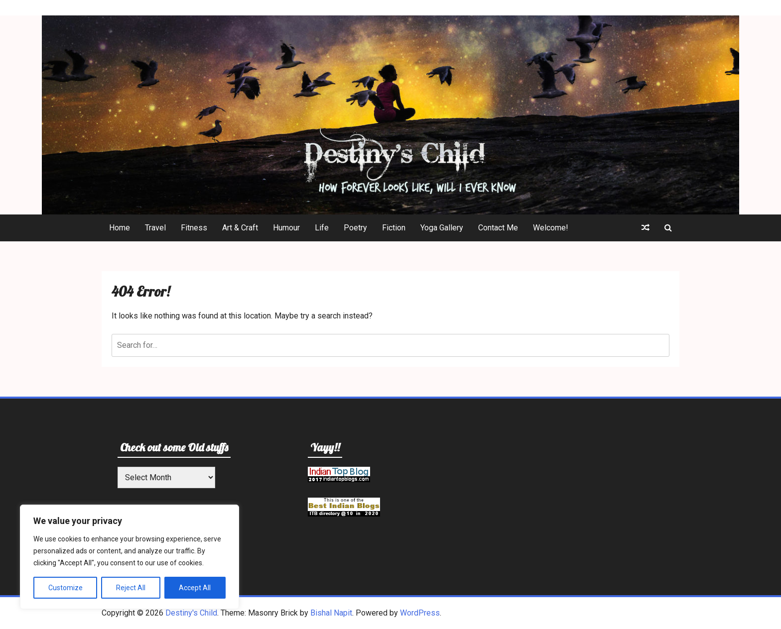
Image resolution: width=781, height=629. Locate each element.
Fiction (393, 227)
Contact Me (498, 227)
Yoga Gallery (441, 227)
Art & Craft (240, 227)
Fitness (194, 227)
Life (322, 227)
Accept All (195, 588)
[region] (129, 557)
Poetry (355, 227)
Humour (286, 227)
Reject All (130, 588)
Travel (155, 227)
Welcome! (550, 227)
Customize (65, 588)
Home (119, 227)
